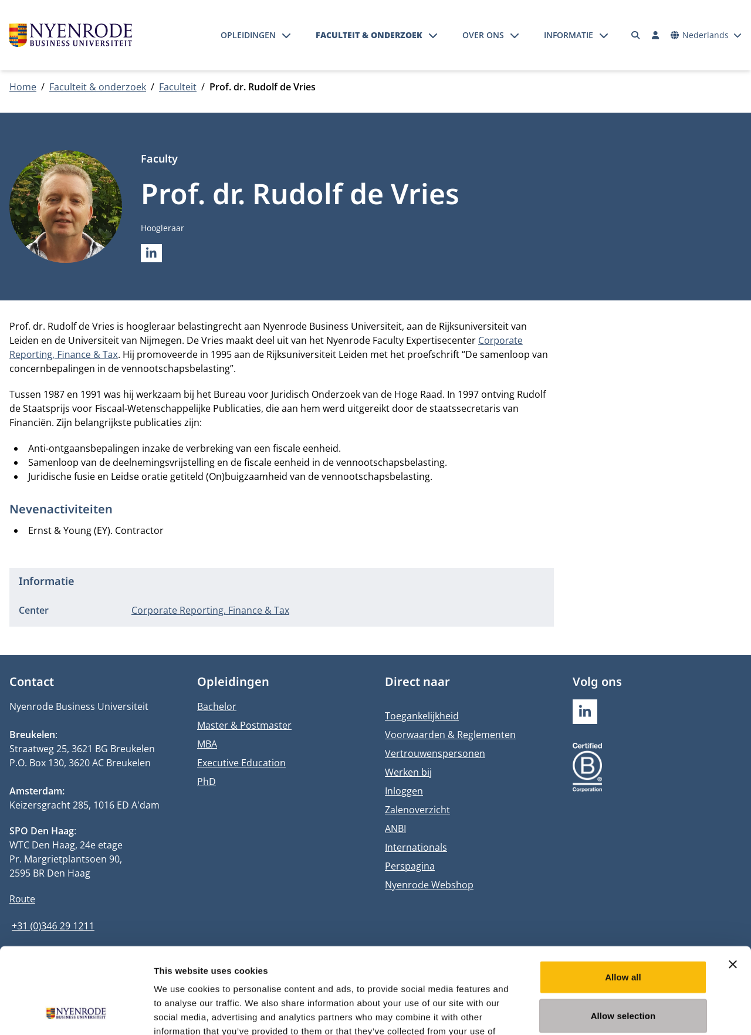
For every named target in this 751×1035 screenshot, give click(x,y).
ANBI (395, 828)
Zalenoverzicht (417, 809)
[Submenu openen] (286, 35)
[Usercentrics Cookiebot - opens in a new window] (76, 1012)
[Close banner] (733, 884)
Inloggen (404, 790)
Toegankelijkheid (422, 715)
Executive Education (241, 762)
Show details (615, 1012)
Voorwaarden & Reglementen (450, 734)
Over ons (483, 34)
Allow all (623, 896)
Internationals (416, 847)
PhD (206, 781)
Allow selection (623, 935)
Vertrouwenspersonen (435, 753)
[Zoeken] (636, 35)
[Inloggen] (655, 35)
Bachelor (216, 706)
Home (22, 86)
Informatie (568, 34)
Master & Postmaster (244, 725)
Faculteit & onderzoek (369, 34)
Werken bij (408, 772)
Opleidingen (248, 34)
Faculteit (178, 86)
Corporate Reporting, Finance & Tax (210, 610)
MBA (207, 744)
